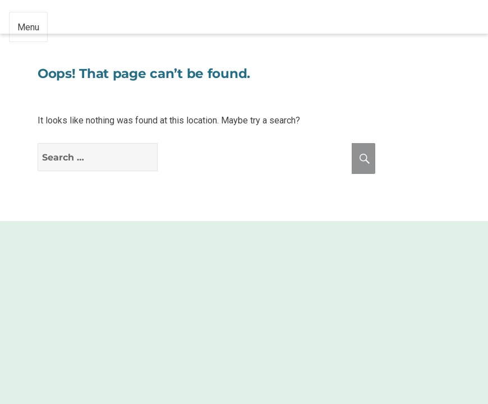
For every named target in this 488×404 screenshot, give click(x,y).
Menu (28, 27)
